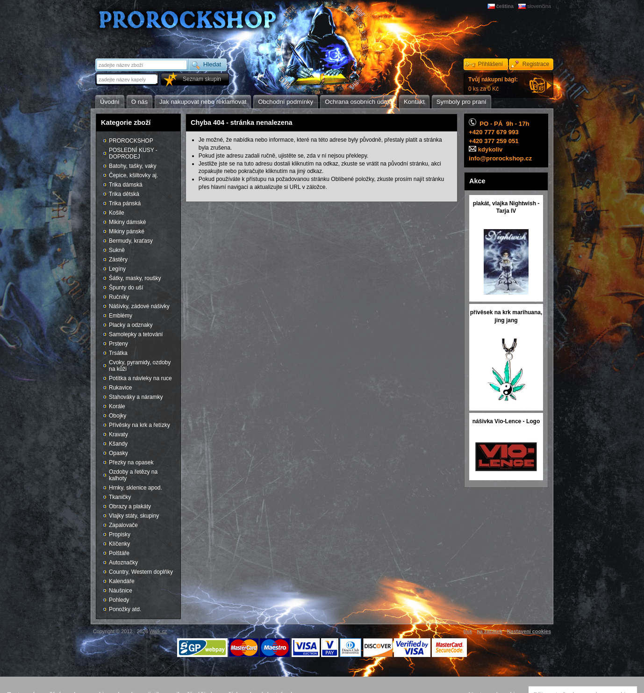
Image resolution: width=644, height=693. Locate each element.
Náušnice (120, 590)
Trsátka (118, 353)
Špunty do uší (126, 287)
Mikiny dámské (127, 222)
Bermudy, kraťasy (131, 241)
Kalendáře (122, 581)
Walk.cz (158, 631)
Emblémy (120, 315)
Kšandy (118, 443)
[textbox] (127, 79)
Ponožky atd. (125, 609)
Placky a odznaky (130, 325)
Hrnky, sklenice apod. (135, 487)
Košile (116, 212)
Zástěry (118, 259)
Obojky (117, 415)
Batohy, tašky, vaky (133, 166)
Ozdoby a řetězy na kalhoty (133, 475)
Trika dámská (126, 184)
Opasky (118, 453)
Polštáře (119, 553)
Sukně (117, 250)
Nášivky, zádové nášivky (139, 306)
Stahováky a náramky (136, 397)
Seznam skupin (202, 79)
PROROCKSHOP (131, 140)
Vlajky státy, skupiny (134, 516)
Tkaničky (120, 497)
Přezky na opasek (131, 462)
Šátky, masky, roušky (135, 278)
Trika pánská (125, 203)
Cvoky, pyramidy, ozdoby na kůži (140, 365)
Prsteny (118, 343)
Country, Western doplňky (141, 572)
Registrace (535, 64)
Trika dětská (124, 194)
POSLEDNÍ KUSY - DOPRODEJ (133, 153)
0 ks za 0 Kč (493, 84)
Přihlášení (490, 64)
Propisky (119, 534)
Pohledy (119, 600)
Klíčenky (119, 544)
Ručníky (119, 297)
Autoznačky (123, 562)
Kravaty (118, 434)
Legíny (117, 269)
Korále (117, 406)
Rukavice (120, 387)
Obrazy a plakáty (130, 506)
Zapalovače (123, 525)
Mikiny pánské (126, 231)
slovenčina (539, 6)
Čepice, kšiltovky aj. (133, 175)
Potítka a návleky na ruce (140, 378)
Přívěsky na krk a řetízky (139, 425)
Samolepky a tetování (136, 334)
